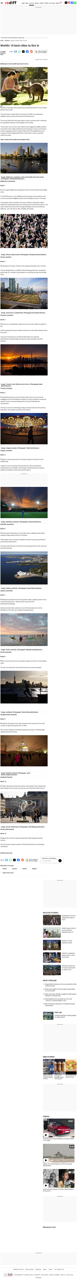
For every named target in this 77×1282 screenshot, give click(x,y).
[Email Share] (15, 51)
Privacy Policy (44, 1274)
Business (7, 40)
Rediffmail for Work (18, 1269)
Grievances (38, 1277)
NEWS (26, 3)
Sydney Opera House (8, 872)
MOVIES (37, 3)
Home (2, 40)
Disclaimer (37, 1274)
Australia (14, 868)
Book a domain (29, 1269)
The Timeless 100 (59, 1269)
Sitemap (51, 1274)
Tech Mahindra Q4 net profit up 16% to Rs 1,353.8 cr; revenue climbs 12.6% (58, 999)
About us (63, 1274)
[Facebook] (72, 2)
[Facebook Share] (27, 51)
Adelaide (34, 868)
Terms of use (69, 1274)
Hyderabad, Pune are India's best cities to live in (69, 917)
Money (45, 1269)
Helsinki (24, 868)
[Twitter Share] (23, 51)
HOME (23, 3)
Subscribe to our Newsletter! (48, 858)
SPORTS (46, 3)
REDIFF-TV (58, 3)
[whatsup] (75, 2)
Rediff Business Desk (3, 53)
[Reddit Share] (31, 51)
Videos (50, 1269)
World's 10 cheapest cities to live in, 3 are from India (68, 955)
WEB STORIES (48, 1057)
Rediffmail (38, 1269)
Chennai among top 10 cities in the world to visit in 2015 (68, 967)
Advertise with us (28, 1274)
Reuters (5, 868)
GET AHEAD (52, 3)
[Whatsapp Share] (19, 51)
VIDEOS (46, 1116)
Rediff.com (20, 1274)
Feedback (57, 1274)
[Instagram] (69, 2)
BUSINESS (31, 3)
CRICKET (42, 3)
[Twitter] (66, 2)
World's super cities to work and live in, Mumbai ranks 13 (69, 930)
